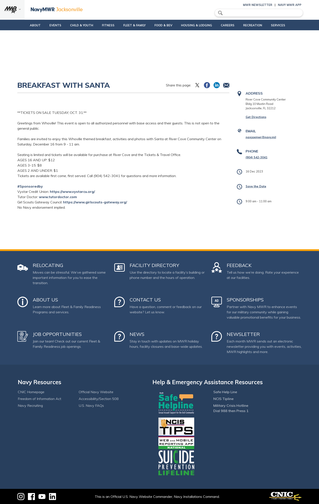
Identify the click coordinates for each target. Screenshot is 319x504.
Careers (233, 25)
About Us (45, 300)
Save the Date (256, 186)
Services (287, 25)
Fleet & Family (132, 25)
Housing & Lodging (198, 25)
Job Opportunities (57, 334)
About (22, 25)
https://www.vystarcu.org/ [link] (72, 191)
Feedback (239, 265)
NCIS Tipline (223, 398)
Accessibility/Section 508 (99, 398)
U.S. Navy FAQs (91, 405)
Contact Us (145, 300)
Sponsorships (245, 300)
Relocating (48, 265)
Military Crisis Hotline (230, 405)
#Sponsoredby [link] (30, 186)
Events (46, 25)
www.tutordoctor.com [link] (58, 197)
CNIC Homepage (31, 392)
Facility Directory (154, 265)
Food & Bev (161, 25)
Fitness (102, 25)
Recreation (258, 25)
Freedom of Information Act (39, 398)
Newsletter (243, 334)
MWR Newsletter (257, 5)
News (137, 334)
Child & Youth (72, 25)
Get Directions (256, 117)
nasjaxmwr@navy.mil (261, 137)
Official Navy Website (96, 392)
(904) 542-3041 (256, 157)
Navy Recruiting (30, 405)
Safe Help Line (225, 392)
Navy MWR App (289, 5)
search (220, 13)
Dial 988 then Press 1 (230, 411)
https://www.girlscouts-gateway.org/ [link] (95, 202)
